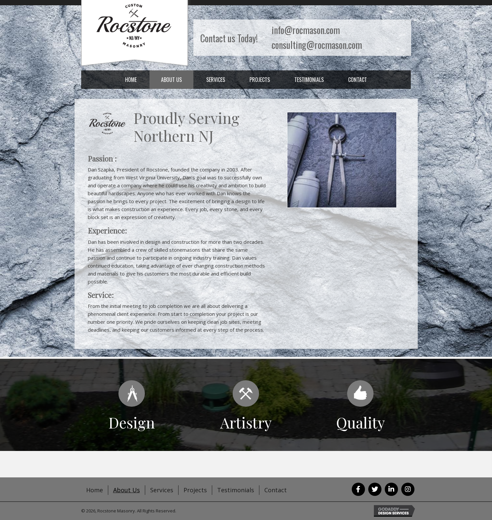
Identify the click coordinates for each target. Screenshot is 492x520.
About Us (126, 490)
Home (94, 490)
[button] (358, 489)
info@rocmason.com (306, 30)
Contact (275, 490)
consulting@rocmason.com (317, 45)
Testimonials (235, 490)
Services (161, 490)
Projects (195, 490)
